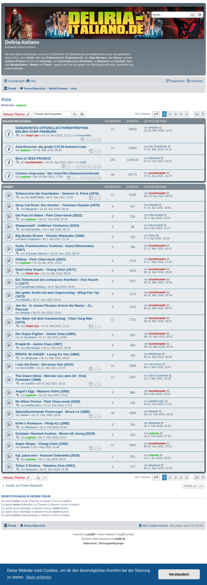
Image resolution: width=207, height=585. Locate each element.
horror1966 (27, 367)
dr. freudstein (29, 337)
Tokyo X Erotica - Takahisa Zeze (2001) (45, 465)
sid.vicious (155, 364)
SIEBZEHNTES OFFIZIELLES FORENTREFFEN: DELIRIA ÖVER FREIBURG (52, 129)
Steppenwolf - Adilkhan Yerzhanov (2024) (47, 225)
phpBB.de (120, 539)
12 (78, 166)
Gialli (83, 162)
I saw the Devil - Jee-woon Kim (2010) (44, 364)
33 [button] (197, 114)
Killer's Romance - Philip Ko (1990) (42, 423)
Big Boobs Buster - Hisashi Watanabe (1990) (49, 236)
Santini (30, 383)
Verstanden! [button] (179, 574)
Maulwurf (154, 158)
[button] (156, 114)
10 (99, 178)
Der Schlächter (158, 146)
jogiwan (21, 105)
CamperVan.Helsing (33, 286)
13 (83, 166)
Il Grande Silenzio (36, 253)
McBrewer (32, 358)
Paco (152, 235)
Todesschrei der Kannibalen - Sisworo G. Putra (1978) (57, 193)
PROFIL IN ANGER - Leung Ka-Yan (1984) (47, 354)
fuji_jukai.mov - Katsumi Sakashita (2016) (47, 455)
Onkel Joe (32, 135)
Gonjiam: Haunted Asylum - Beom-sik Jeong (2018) (55, 433)
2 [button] (170, 114)
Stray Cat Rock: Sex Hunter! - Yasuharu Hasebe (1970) (57, 205)
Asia (6, 99)
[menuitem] (31, 81)
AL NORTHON (35, 197)
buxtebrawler (34, 162)
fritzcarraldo (156, 214)
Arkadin (153, 127)
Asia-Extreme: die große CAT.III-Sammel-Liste (50, 147)
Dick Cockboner (30, 239)
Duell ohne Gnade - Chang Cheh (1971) (45, 269)
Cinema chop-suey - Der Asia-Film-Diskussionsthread (57, 173)
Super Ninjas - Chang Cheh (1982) (41, 444)
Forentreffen (84, 135)
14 (88, 166)
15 (93, 166)
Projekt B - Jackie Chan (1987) (38, 344)
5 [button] (187, 114)
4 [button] (181, 114)
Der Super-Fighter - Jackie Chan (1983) (45, 334)
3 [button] (175, 114)
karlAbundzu (33, 405)
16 (99, 166)
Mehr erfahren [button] (38, 577)
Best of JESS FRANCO (33, 158)
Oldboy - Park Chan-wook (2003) (40, 259)
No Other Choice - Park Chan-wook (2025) (47, 401)
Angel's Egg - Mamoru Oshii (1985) (42, 391)
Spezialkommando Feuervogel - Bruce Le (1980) (52, 412)
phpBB (90, 534)
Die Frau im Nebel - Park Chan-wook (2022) (48, 215)
